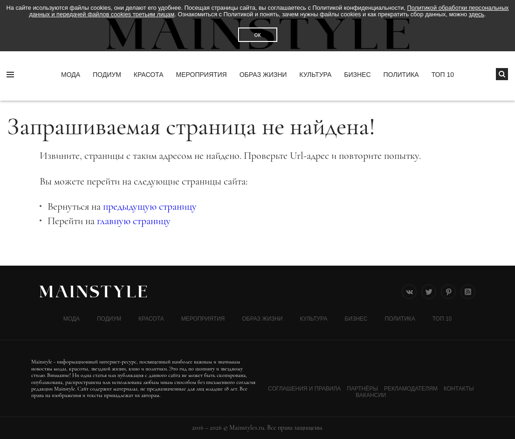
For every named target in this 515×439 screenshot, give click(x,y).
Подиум (107, 74)
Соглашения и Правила (304, 388)
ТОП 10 (443, 74)
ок (257, 34)
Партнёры (362, 388)
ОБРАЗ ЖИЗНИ (263, 74)
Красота (149, 74)
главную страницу (134, 221)
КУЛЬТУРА (315, 74)
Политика (401, 74)
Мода (70, 74)
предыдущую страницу (150, 206)
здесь (476, 14)
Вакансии (371, 395)
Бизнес (357, 74)
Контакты (459, 388)
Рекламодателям (411, 388)
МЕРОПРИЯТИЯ (201, 74)
